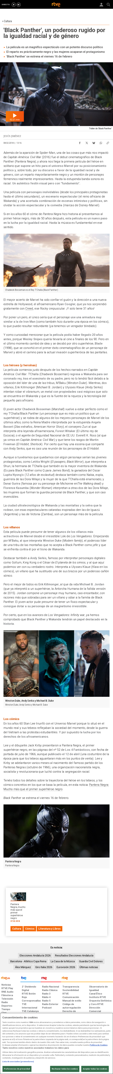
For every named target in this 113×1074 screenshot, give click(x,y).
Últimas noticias (89, 967)
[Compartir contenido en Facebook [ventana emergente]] (79, 142)
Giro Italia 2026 (43, 967)
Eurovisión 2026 (66, 967)
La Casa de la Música (63, 961)
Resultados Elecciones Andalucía (74, 955)
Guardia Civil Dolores (91, 961)
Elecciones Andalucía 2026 (35, 955)
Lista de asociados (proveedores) (18, 1061)
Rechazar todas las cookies (65, 1069)
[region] (56, 1043)
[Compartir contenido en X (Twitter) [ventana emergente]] (86, 142)
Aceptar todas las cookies (95, 1069)
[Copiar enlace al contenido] (107, 142)
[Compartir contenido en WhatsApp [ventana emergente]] (100, 142)
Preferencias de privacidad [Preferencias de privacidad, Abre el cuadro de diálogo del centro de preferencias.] (17, 1069)
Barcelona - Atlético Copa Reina (28, 961)
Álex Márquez (23, 967)
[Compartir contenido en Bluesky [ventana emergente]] (93, 142)
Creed (29, 308)
